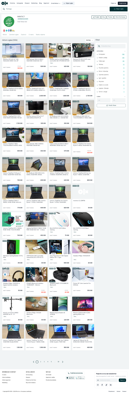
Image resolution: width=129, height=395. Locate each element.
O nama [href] (31, 34)
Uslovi (118, 391)
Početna (12, 3)
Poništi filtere (111, 105)
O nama (4, 374)
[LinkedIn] (110, 385)
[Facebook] (102, 385)
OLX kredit (48, 374)
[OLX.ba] (4, 3)
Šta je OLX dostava (30, 382)
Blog (40, 3)
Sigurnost (46, 3)
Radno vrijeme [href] (40, 34)
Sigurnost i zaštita (50, 377)
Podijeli (96, 17)
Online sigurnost (6, 380)
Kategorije (20, 3)
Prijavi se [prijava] (113, 3)
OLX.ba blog (29, 374)
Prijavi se (122, 380)
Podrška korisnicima (75, 373)
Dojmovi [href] (23, 34)
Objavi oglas (68, 3)
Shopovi (27, 3)
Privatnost (112, 391)
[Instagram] (98, 385)
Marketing (34, 3)
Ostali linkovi (55, 3)
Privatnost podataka (51, 380)
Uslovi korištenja (6, 377)
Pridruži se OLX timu (31, 380)
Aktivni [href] (5, 34)
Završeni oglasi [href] (14, 34)
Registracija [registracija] (122, 3)
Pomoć (124, 391)
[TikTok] (106, 385)
